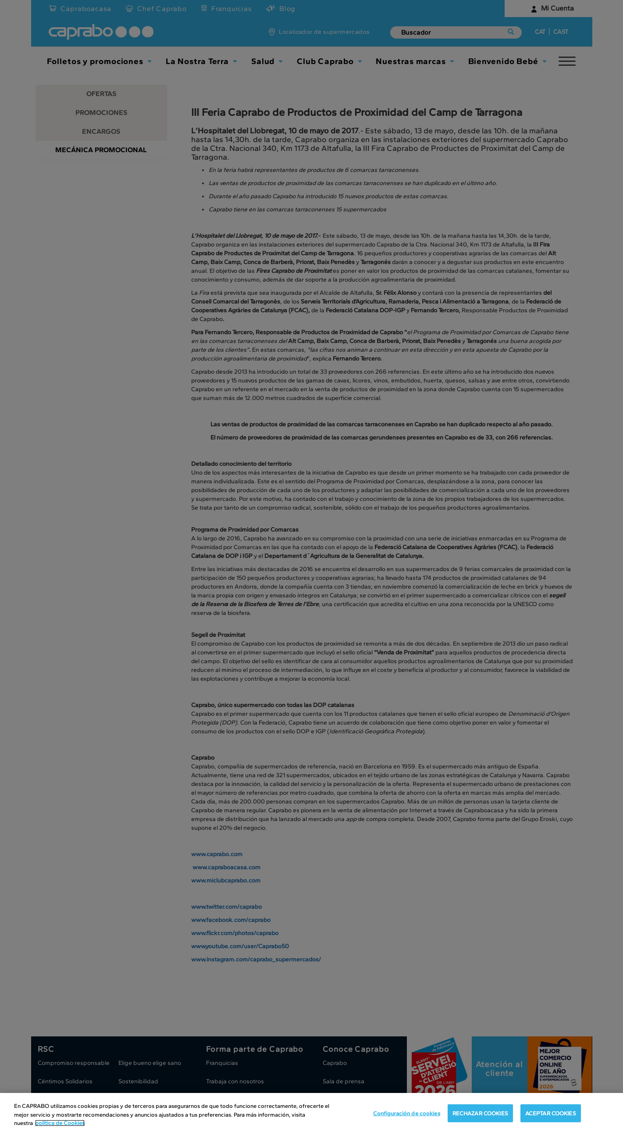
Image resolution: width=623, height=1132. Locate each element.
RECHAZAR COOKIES (480, 1113)
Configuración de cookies (406, 1113)
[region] (311, 1112)
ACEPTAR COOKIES (550, 1113)
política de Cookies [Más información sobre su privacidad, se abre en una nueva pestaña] (60, 1123)
